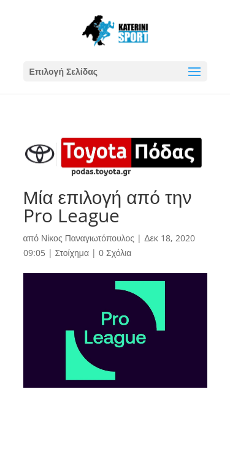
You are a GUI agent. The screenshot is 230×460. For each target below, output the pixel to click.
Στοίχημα (72, 252)
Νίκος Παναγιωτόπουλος (87, 238)
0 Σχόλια (115, 252)
